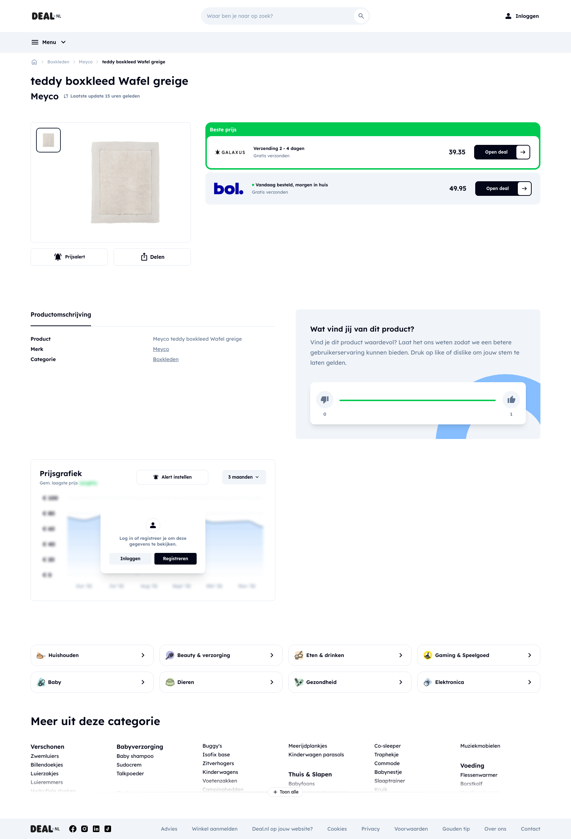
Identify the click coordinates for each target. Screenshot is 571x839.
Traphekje (386, 754)
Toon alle (285, 792)
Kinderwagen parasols (316, 754)
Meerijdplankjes (307, 746)
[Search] (361, 16)
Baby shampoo (135, 756)
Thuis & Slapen (310, 774)
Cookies (337, 829)
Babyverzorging (140, 746)
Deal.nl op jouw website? (282, 829)
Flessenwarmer (478, 775)
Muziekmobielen (480, 746)
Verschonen (47, 746)
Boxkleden (58, 61)
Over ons (495, 829)
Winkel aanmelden (214, 829)
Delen (152, 257)
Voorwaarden (411, 829)
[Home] (34, 62)
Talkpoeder (130, 773)
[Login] (521, 16)
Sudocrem (129, 764)
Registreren (175, 558)
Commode (387, 763)
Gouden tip (456, 829)
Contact (530, 829)
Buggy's (212, 746)
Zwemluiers (45, 756)
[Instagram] (84, 828)
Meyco (86, 61)
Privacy (370, 829)
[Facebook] (72, 828)
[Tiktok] (107, 828)
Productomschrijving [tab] (61, 314)
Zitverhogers (218, 763)
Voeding (472, 765)
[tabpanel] (153, 349)
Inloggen (130, 558)
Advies (169, 829)
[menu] (49, 42)
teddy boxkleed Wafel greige (133, 61)
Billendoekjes (47, 764)
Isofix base (216, 754)
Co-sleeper (387, 746)
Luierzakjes (45, 773)
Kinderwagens (220, 772)
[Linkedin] (96, 828)
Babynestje (388, 772)
